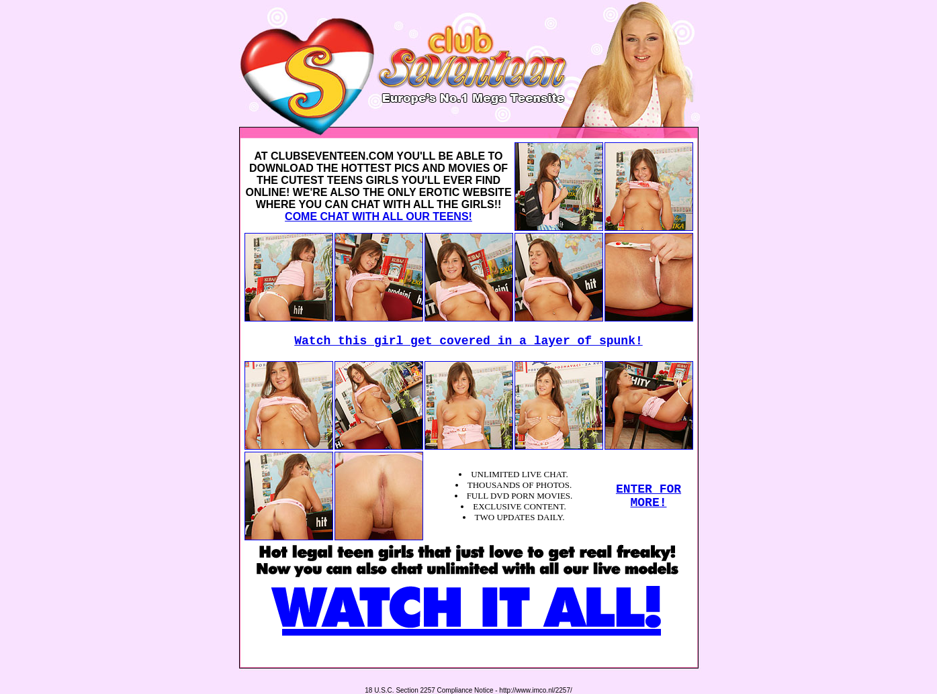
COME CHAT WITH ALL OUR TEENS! (378, 216)
